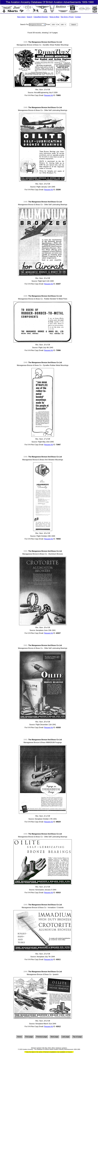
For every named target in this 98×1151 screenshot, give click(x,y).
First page (29, 1037)
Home (19, 1037)
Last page (65, 1037)
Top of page (77, 1037)
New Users (21, 17)
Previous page (41, 1037)
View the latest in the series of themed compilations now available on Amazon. (49, 1052)
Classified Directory (41, 17)
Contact (78, 17)
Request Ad (48, 95)
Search (29, 17)
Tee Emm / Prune (67, 17)
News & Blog (54, 17)
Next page (54, 1037)
